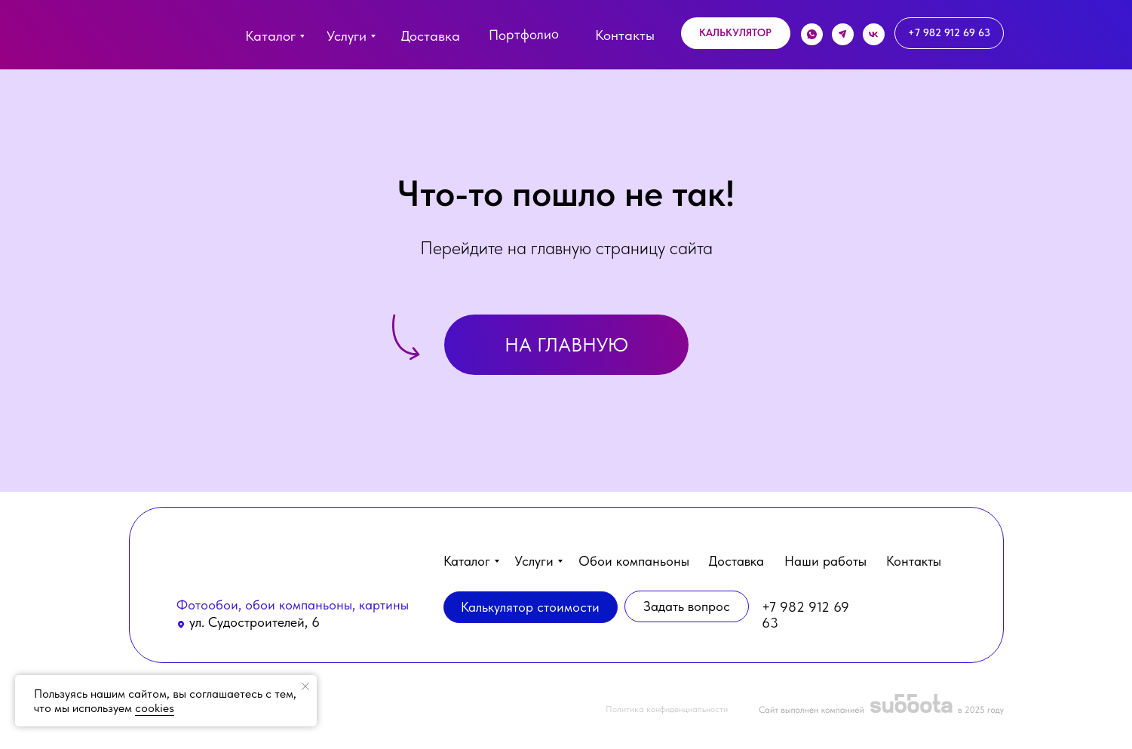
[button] (735, 33)
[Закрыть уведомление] (305, 686)
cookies (154, 708)
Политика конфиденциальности (667, 709)
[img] (160, 38)
